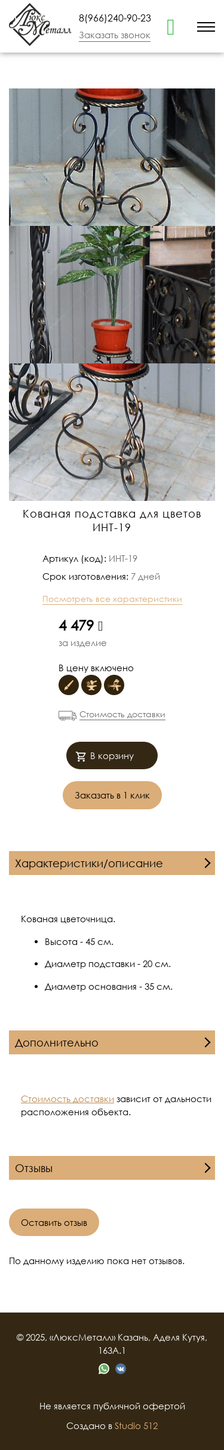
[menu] (206, 26)
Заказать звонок (115, 34)
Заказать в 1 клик (112, 795)
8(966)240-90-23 (115, 18)
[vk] (120, 1368)
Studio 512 (136, 1425)
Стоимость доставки (122, 714)
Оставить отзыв (54, 1222)
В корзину (104, 757)
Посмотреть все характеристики (112, 599)
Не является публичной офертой (112, 1405)
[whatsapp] (171, 25)
